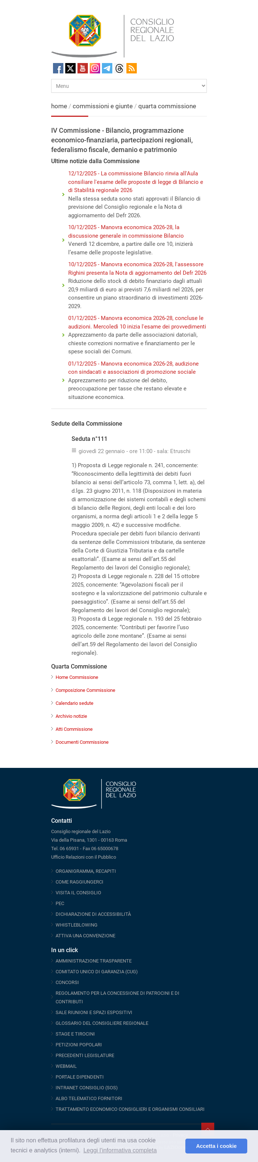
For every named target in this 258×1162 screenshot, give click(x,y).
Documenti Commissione (82, 742)
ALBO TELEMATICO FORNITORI (89, 1098)
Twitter (70, 68)
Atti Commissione (74, 729)
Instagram (95, 68)
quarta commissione (167, 106)
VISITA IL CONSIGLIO (78, 892)
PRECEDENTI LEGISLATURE (85, 1055)
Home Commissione (77, 677)
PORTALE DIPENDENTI (80, 1077)
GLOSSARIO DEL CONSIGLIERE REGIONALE (102, 1023)
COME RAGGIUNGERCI (79, 882)
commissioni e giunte (103, 106)
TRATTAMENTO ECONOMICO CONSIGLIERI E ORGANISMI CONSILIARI (130, 1109)
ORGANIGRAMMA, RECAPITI (86, 871)
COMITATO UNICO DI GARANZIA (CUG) (97, 971)
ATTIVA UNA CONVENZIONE (85, 935)
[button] (178, 1146)
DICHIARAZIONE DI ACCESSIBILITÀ (93, 914)
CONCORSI (67, 982)
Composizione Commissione (85, 690)
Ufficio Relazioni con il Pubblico (83, 857)
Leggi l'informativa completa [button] (120, 1150)
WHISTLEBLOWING (76, 925)
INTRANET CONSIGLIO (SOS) (87, 1087)
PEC (60, 903)
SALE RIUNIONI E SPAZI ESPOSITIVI (94, 1012)
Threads (119, 68)
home (59, 106)
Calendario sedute (74, 703)
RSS (131, 68)
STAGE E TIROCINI (75, 1034)
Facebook (58, 68)
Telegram (107, 68)
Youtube (82, 68)
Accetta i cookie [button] (216, 1146)
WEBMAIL (66, 1066)
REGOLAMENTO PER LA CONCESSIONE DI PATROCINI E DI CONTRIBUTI (117, 997)
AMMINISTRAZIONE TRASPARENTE (94, 961)
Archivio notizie (71, 716)
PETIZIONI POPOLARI (79, 1044)
